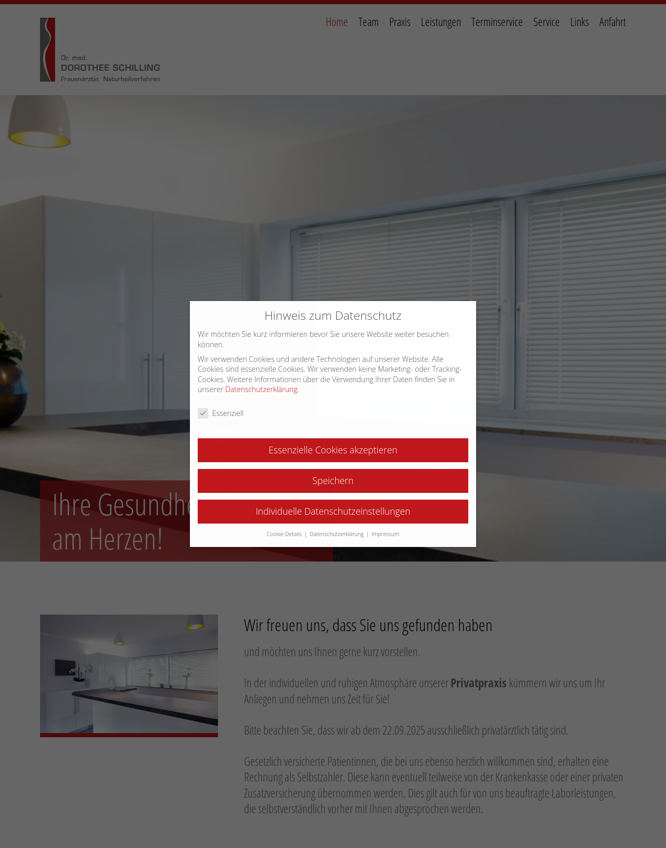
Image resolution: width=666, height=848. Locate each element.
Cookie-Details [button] (285, 534)
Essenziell (221, 413)
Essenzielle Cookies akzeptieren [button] (333, 449)
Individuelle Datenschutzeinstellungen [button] (332, 511)
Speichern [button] (333, 480)
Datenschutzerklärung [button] (337, 534)
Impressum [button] (385, 534)
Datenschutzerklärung (261, 389)
